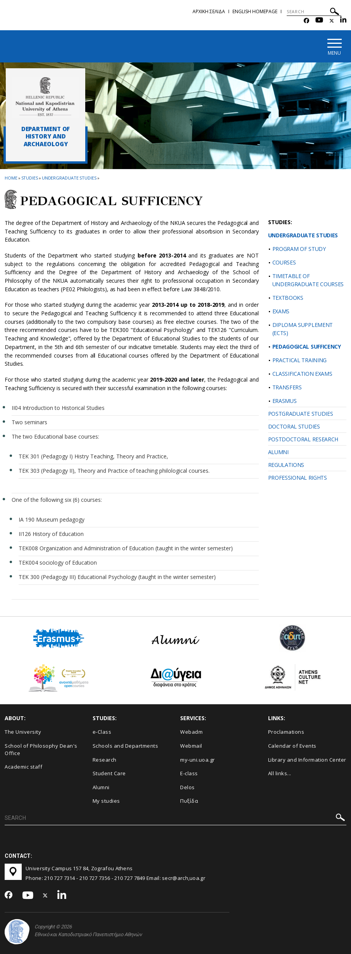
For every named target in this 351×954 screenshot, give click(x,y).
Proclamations (286, 732)
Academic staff (23, 766)
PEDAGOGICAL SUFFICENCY (306, 346)
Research (105, 759)
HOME (11, 178)
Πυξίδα (189, 800)
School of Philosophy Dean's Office (41, 749)
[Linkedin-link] (343, 20)
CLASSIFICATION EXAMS (302, 373)
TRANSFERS (287, 387)
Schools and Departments (125, 745)
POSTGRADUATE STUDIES (300, 413)
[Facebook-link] (306, 20)
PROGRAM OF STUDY (299, 248)
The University (23, 732)
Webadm (191, 732)
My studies (106, 800)
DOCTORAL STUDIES (294, 426)
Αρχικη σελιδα (209, 11)
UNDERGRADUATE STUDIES (303, 235)
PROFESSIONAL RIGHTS (297, 477)
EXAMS (281, 311)
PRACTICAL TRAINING (299, 360)
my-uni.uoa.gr (197, 759)
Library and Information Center (307, 759)
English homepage (254, 11)
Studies (29, 178)
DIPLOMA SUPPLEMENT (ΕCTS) (302, 329)
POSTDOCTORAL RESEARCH (303, 439)
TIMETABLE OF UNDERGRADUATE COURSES (308, 280)
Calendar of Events (292, 745)
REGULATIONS (286, 464)
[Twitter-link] (331, 20)
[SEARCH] (314, 11)
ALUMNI (278, 452)
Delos (187, 787)
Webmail (191, 745)
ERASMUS (284, 400)
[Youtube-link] (319, 20)
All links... (279, 773)
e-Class (102, 732)
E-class (189, 773)
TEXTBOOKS (287, 297)
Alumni (101, 787)
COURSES (284, 262)
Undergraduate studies (69, 178)
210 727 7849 (129, 877)
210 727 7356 (94, 877)
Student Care (109, 773)
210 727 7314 (59, 877)
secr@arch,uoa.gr (183, 877)
